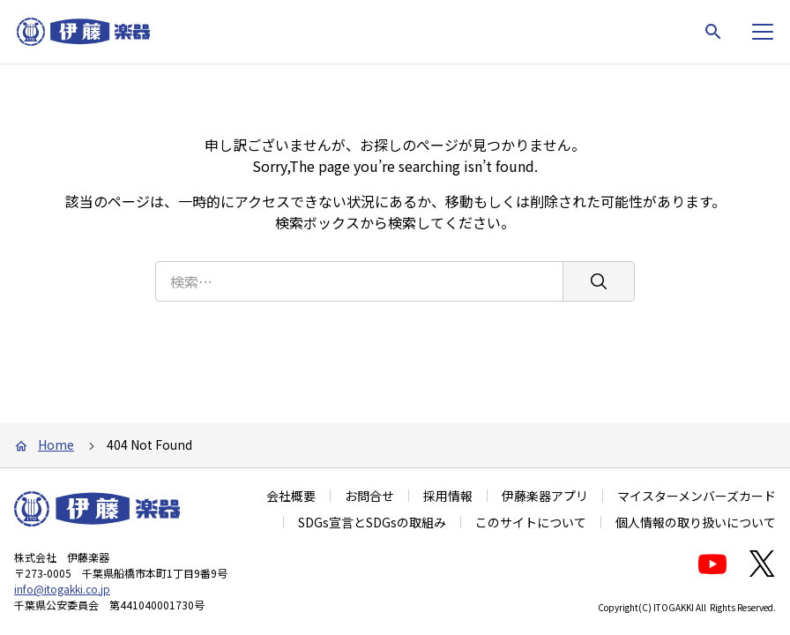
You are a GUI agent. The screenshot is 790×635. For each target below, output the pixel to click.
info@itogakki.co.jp (62, 588)
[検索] (598, 274)
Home (56, 444)
